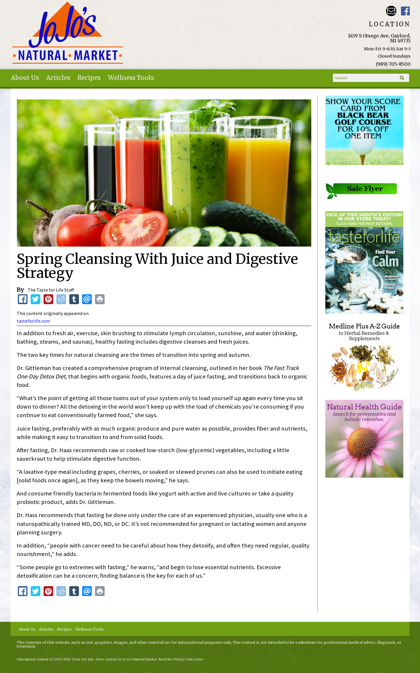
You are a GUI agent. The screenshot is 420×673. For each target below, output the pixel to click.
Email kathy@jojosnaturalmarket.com (391, 11)
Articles (58, 78)
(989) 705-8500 (393, 64)
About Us (25, 78)
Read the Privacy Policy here (181, 659)
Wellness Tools (131, 78)
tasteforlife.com (33, 321)
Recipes (89, 78)
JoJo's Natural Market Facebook (405, 11)
